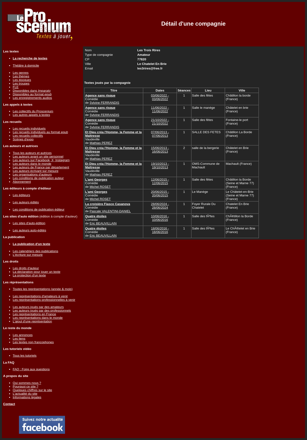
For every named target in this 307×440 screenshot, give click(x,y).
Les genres (21, 72)
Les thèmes (21, 76)
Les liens (19, 338)
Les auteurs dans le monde (32, 164)
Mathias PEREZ (101, 143)
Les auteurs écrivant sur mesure (35, 171)
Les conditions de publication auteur (38, 178)
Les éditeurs (21, 195)
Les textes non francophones (33, 342)
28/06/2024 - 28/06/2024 (160, 205)
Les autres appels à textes (31, 115)
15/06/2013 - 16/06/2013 (160, 149)
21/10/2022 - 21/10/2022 (160, 121)
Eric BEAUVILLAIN (103, 223)
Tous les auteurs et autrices (32, 153)
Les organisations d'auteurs (32, 174)
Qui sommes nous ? (27, 383)
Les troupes (21, 83)
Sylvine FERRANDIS (104, 102)
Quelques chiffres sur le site (32, 390)
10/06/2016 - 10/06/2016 (160, 218)
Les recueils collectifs (28, 135)
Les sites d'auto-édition (29, 223)
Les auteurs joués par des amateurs (38, 307)
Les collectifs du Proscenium (33, 111)
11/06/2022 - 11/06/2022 (160, 109)
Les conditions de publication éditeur (39, 209)
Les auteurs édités (26, 202)
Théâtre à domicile (26, 65)
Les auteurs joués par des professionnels (42, 310)
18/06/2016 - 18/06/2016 (160, 230)
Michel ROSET (100, 187)
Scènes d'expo (23, 139)
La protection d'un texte (29, 275)
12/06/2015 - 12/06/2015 (160, 181)
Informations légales (27, 397)
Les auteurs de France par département (41, 167)
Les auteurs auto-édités (29, 230)
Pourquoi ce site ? (25, 386)
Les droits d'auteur (26, 268)
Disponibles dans (32, 90)
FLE (15, 87)
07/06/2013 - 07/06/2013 (160, 133)
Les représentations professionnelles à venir (44, 300)
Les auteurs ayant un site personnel (38, 156)
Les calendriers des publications (35, 251)
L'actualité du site (25, 393)
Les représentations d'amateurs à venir (40, 296)
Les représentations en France (34, 314)
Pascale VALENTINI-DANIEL (110, 211)
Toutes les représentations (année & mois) (43, 289)
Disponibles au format (32, 94)
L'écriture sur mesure (28, 255)
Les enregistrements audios (32, 98)
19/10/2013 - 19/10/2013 (160, 165)
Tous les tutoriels (24, 355)
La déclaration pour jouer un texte (36, 272)
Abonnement (22, 181)
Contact (9, 404)
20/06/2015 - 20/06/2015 (160, 193)
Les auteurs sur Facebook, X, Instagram (41, 160)
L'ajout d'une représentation (32, 321)
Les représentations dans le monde (38, 318)
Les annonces (23, 335)
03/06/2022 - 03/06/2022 (160, 97)
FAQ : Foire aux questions (31, 369)
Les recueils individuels (29, 128)
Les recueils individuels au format (40, 132)
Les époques (22, 80)
